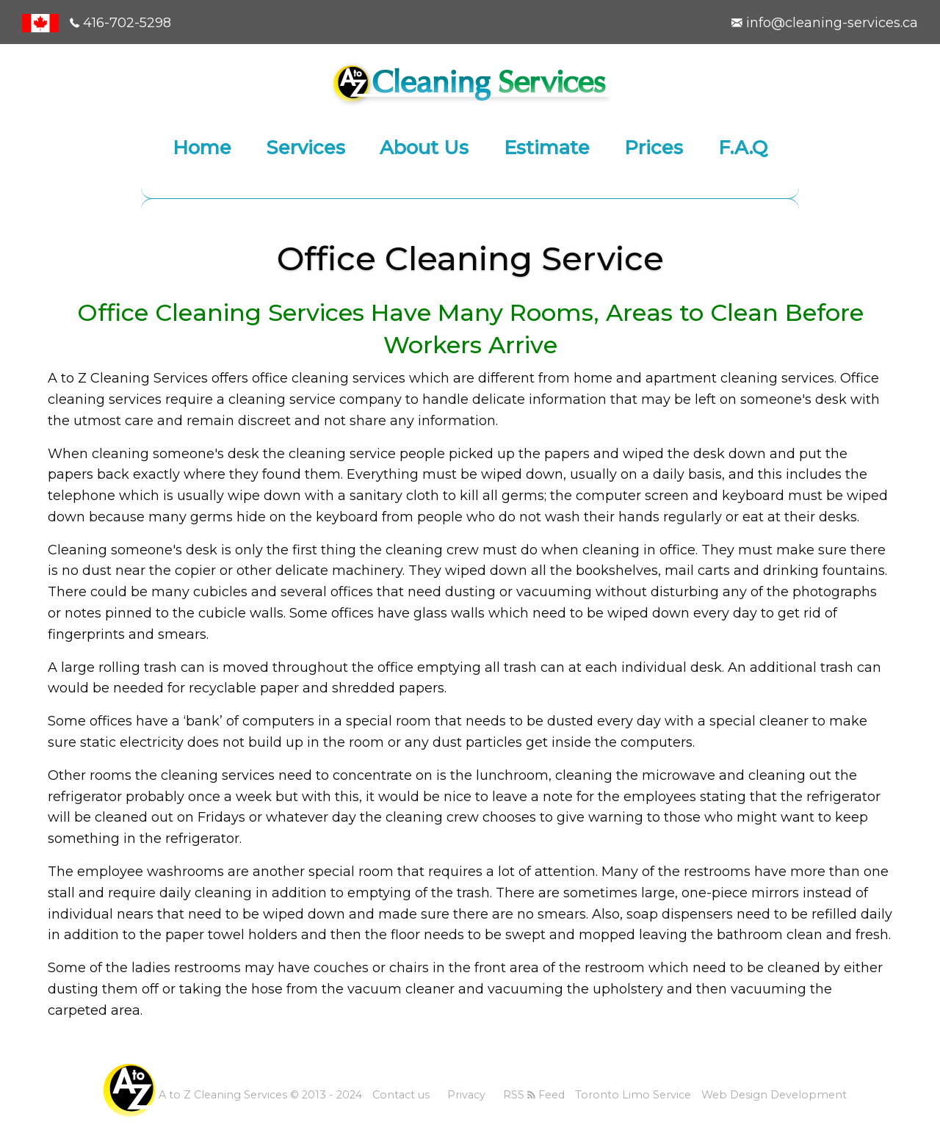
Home (202, 147)
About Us (424, 147)
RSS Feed (534, 1094)
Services (306, 147)
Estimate (547, 147)
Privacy (466, 1094)
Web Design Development (774, 1094)
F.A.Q (742, 147)
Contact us (401, 1094)
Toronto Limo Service (633, 1094)
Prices (653, 147)
